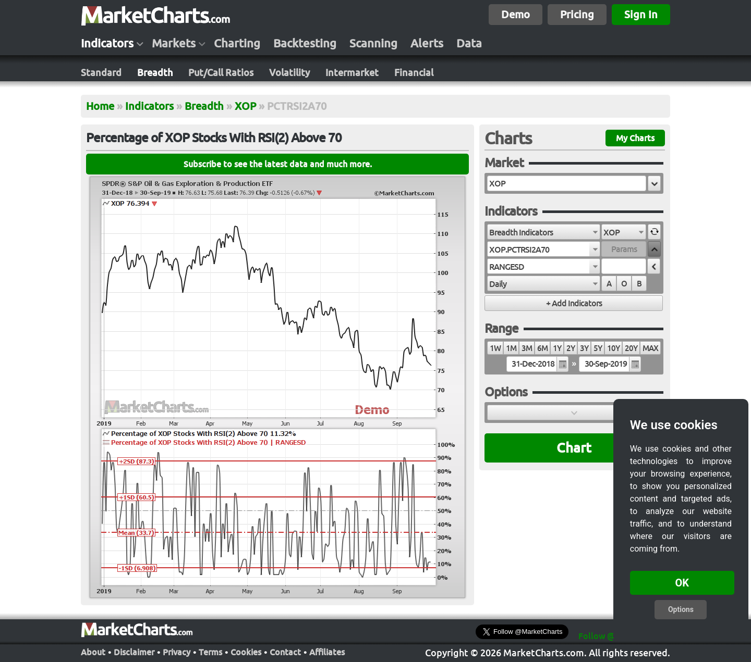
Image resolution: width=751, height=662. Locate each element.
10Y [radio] (613, 348)
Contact (285, 651)
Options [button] (681, 609)
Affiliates (327, 651)
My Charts (635, 138)
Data (469, 43)
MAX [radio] (650, 348)
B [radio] (639, 283)
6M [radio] (542, 348)
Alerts (426, 43)
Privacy (176, 651)
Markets (174, 43)
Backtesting (304, 43)
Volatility (289, 72)
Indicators (107, 43)
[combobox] (543, 232)
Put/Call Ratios (220, 72)
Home (100, 106)
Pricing (577, 14)
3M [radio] (527, 348)
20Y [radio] (631, 348)
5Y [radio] (597, 348)
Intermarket (352, 72)
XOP (245, 106)
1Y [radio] (557, 348)
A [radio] (609, 283)
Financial (413, 72)
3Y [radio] (584, 348)
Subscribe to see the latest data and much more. (278, 164)
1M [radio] (511, 348)
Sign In (641, 14)
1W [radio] (495, 348)
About (93, 651)
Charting (237, 43)
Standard (101, 72)
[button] (654, 183)
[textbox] (566, 183)
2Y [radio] (570, 348)
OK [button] (682, 583)
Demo (515, 14)
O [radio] (624, 283)
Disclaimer (134, 651)
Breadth (155, 72)
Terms (210, 651)
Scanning (373, 43)
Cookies (246, 651)
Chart (573, 447)
